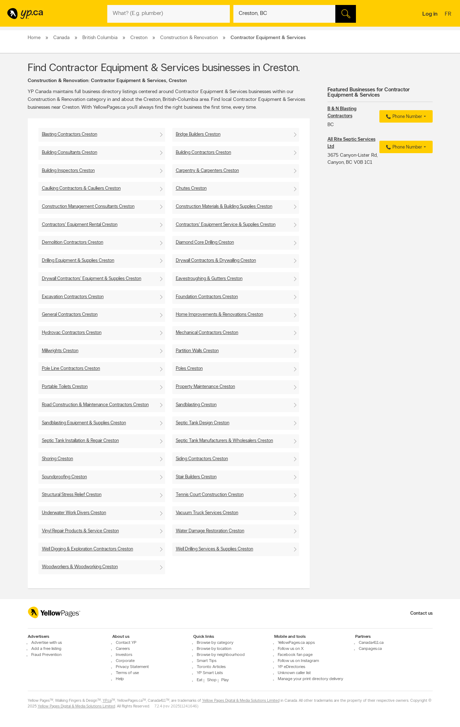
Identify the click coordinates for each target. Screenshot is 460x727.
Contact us (421, 613)
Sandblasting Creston (196, 405)
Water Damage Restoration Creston (210, 531)
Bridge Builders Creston (198, 134)
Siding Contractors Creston (202, 459)
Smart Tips (206, 661)
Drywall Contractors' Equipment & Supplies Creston (91, 278)
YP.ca (107, 701)
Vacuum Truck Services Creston (207, 513)
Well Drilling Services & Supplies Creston (214, 549)
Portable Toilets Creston (65, 386)
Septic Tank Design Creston (202, 423)
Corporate (125, 661)
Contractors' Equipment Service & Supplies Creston (226, 224)
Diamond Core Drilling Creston (205, 242)
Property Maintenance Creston (205, 386)
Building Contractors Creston (203, 152)
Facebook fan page (295, 655)
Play (225, 680)
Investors (124, 655)
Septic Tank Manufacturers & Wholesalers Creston (224, 440)
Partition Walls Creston (197, 351)
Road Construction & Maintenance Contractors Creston (95, 405)
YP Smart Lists (210, 673)
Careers (123, 649)
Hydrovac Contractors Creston (72, 332)
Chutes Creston (191, 188)
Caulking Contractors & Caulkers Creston (81, 188)
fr (449, 14)
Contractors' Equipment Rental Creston (80, 224)
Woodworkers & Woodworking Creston (80, 567)
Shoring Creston (57, 459)
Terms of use (127, 673)
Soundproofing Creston (64, 477)
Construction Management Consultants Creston (88, 206)
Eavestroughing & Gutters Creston (209, 278)
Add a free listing (46, 649)
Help (120, 679)
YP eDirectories (291, 667)
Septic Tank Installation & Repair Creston (80, 440)
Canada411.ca (371, 643)
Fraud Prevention (46, 655)
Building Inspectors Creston (68, 170)
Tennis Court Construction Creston (210, 494)
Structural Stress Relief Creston (72, 494)
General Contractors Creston (70, 314)
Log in (430, 14)
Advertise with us (46, 643)
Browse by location (214, 649)
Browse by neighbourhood (221, 655)
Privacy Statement (132, 667)
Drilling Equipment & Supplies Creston (78, 260)
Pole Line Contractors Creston (71, 368)
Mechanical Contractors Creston (207, 332)
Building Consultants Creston (69, 152)
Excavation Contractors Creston (73, 297)
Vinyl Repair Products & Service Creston (80, 531)
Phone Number (403, 117)
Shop (212, 680)
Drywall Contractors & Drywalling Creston (216, 260)
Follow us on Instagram (298, 661)
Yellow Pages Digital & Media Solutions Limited (241, 701)
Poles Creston (189, 368)
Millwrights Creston (60, 351)
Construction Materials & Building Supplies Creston (224, 206)
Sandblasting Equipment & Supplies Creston (84, 423)
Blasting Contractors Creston (69, 134)
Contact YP (126, 643)
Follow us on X (291, 649)
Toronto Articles (211, 667)
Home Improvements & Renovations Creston (219, 314)
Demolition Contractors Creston (72, 242)
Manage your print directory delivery (310, 679)
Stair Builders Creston (196, 477)
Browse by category (215, 643)
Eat (199, 680)
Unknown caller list (294, 673)
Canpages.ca (370, 649)
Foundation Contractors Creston (207, 297)
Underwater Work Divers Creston (74, 513)
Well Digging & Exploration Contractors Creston (87, 549)
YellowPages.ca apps (296, 643)
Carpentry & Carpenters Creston (207, 170)
